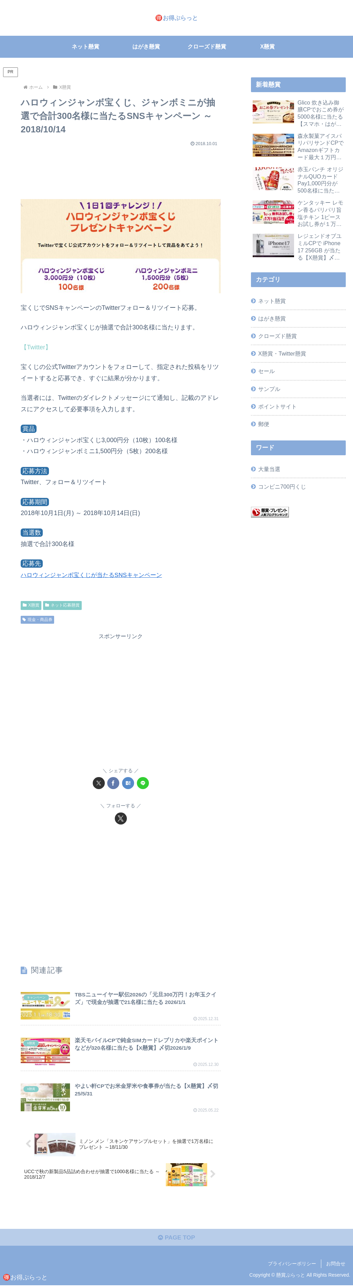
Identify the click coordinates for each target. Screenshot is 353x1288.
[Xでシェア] (99, 783)
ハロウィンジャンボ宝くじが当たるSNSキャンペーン (95, 574)
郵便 (263, 424)
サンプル (269, 389)
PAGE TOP (176, 1240)
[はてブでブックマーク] (128, 783)
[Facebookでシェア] (113, 783)
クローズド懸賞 (277, 336)
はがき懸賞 (272, 318)
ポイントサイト (277, 406)
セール (266, 371)
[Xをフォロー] (121, 818)
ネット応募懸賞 (62, 605)
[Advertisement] (121, 169)
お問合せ (335, 1266)
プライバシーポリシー (292, 1266)
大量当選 (269, 469)
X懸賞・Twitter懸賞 (282, 353)
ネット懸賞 (272, 301)
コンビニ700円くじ (282, 486)
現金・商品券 (37, 619)
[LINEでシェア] (143, 783)
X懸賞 (31, 605)
